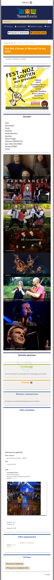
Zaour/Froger (10, 138)
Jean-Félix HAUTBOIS (13, 144)
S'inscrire (8, 26)
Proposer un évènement (18, 33)
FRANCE (9, 547)
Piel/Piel (8, 131)
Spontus (8, 136)
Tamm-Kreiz (8, 43)
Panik (7, 128)
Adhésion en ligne (35, 26)
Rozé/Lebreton (11, 133)
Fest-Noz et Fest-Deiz (25, 43)
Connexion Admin (38, 33)
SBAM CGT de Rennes (27, 543)
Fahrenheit (9, 125)
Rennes (21, 48)
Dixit (7, 123)
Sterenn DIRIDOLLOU (14, 141)
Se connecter (20, 26)
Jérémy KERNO (11, 146)
